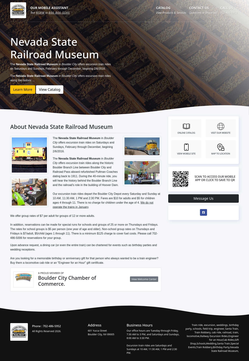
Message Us (204, 198)
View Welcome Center (144, 279)
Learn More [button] (22, 89)
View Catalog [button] (49, 89)
